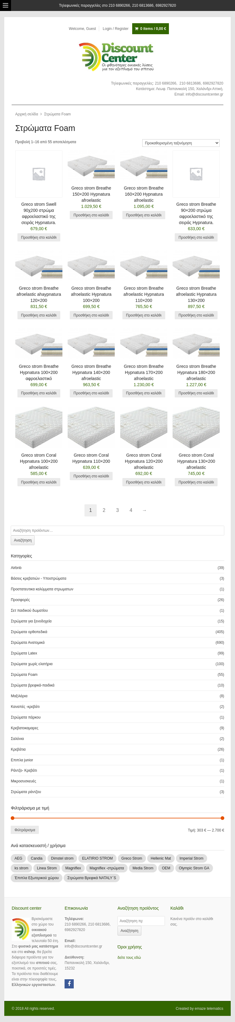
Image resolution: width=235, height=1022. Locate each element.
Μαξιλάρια (19, 696)
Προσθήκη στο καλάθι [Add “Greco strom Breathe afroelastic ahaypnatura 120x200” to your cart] (39, 315)
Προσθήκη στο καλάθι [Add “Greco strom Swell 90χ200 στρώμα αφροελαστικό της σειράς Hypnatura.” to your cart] (39, 237)
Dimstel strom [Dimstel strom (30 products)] (62, 858)
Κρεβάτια (18, 749)
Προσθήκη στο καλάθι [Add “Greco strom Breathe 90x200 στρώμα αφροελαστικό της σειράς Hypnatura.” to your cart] (196, 237)
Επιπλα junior (22, 760)
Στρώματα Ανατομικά (27, 642)
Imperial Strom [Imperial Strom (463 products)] (191, 858)
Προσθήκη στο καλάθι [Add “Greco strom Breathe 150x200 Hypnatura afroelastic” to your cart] (91, 215)
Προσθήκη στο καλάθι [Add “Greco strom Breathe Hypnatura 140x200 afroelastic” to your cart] (91, 393)
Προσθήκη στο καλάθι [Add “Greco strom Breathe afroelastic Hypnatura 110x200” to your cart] (144, 315)
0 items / (153, 28)
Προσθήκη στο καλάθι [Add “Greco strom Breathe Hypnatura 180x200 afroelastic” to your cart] (196, 393)
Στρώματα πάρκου (25, 717)
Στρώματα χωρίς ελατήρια (31, 664)
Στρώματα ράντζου (26, 792)
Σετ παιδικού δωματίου (29, 610)
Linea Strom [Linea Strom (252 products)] (47, 868)
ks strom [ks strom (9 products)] (21, 868)
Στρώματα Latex (24, 653)
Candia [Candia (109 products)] (37, 858)
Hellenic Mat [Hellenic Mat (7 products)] (161, 858)
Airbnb (16, 568)
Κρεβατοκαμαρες (24, 728)
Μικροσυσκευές (23, 781)
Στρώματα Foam (24, 674)
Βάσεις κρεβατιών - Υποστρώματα (38, 578)
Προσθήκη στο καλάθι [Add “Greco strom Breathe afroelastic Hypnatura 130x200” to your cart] (196, 315)
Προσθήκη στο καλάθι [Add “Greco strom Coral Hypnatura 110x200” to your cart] (91, 476)
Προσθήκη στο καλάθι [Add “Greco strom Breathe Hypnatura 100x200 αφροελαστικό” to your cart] (39, 393)
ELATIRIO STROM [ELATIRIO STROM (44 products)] (97, 858)
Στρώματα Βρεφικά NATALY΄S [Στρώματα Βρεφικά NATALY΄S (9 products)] (91, 878)
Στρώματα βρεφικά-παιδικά (32, 685)
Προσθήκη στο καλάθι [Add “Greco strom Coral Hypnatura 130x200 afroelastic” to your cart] (196, 482)
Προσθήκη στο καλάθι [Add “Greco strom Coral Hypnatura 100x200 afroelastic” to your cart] (39, 482)
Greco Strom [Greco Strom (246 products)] (131, 858)
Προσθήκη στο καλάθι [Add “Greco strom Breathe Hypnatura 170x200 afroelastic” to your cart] (144, 393)
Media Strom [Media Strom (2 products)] (142, 868)
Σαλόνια (17, 739)
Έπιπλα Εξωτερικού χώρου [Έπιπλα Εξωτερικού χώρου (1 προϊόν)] (36, 878)
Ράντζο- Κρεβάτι (24, 770)
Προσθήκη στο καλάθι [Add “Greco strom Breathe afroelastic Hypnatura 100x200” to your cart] (91, 315)
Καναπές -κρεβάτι (25, 707)
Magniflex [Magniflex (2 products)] (73, 868)
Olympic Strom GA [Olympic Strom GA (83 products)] (194, 868)
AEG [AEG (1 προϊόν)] (18, 858)
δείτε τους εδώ (129, 957)
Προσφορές (20, 600)
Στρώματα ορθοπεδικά (29, 632)
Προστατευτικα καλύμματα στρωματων (42, 589)
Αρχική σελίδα (26, 114)
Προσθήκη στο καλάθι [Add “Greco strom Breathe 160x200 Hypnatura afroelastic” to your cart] (144, 215)
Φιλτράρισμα (24, 830)
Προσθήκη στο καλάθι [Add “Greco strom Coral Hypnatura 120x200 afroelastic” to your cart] (144, 482)
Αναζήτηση (23, 540)
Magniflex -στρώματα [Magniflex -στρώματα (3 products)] (107, 868)
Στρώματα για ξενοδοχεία (31, 621)
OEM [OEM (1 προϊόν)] (166, 868)
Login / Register (116, 29)
